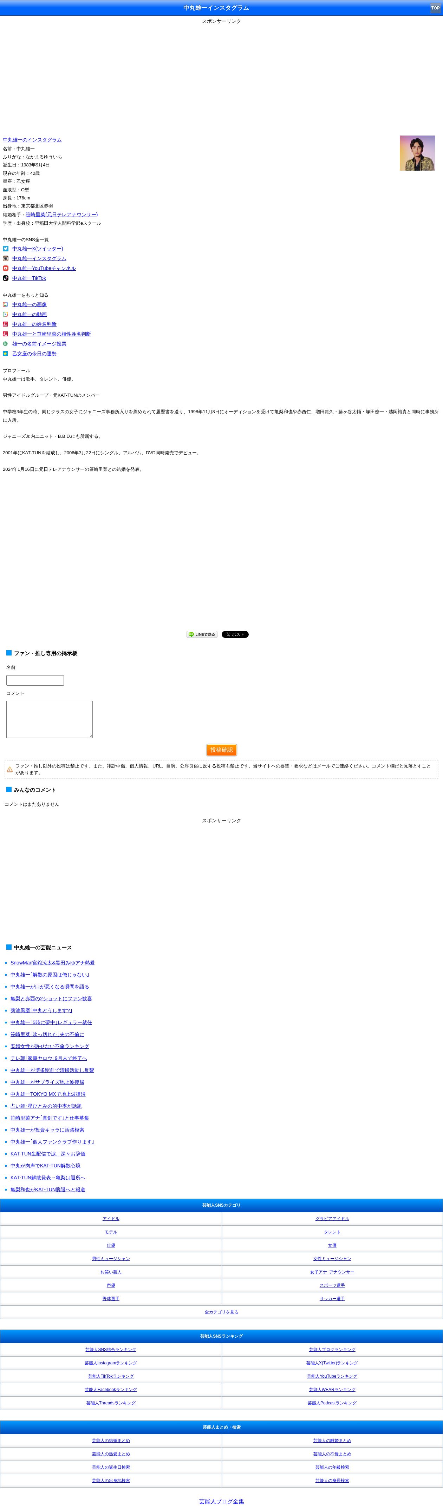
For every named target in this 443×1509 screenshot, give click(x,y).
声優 (111, 1285)
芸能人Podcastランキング (332, 1403)
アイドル (111, 1218)
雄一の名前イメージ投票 (39, 344)
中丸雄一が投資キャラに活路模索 (47, 1130)
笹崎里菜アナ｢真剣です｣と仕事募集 (50, 1118)
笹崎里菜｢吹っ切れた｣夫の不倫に (47, 1034)
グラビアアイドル (332, 1218)
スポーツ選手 (332, 1285)
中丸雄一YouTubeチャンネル (44, 268)
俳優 (111, 1245)
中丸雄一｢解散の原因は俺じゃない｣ (50, 974)
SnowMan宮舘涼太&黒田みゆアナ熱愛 (53, 963)
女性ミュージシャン (332, 1258)
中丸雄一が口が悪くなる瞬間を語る (50, 986)
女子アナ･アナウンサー (332, 1272)
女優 (332, 1245)
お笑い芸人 (111, 1272)
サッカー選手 (332, 1298)
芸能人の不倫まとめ (332, 1453)
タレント (332, 1232)
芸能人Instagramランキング (111, 1362)
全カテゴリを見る (222, 1312)
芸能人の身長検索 (332, 1480)
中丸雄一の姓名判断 (34, 324)
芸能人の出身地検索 (111, 1480)
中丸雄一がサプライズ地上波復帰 (47, 1082)
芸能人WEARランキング (332, 1389)
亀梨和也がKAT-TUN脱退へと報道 (48, 1189)
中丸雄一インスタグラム (39, 258)
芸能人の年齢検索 (332, 1467)
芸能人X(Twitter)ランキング (332, 1362)
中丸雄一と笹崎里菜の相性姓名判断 (51, 334)
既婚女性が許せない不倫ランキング (50, 1046)
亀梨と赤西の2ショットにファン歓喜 (51, 998)
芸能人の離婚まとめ (332, 1440)
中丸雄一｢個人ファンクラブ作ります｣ (52, 1142)
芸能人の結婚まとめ (111, 1440)
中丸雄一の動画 (29, 314)
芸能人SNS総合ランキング (110, 1349)
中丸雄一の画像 (29, 304)
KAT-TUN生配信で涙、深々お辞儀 (48, 1154)
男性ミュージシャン (111, 1258)
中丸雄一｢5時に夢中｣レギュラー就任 (51, 1022)
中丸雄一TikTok (29, 278)
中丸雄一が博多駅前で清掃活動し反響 (52, 1070)
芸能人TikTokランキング (111, 1376)
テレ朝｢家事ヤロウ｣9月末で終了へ (49, 1058)
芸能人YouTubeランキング (332, 1376)
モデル (111, 1232)
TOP (435, 8)
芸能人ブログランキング (332, 1349)
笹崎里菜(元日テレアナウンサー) (62, 214)
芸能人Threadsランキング (111, 1403)
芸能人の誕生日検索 (111, 1467)
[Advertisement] (221, 75)
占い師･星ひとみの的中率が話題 (46, 1106)
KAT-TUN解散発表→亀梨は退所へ (48, 1177)
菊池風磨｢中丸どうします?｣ (41, 1010)
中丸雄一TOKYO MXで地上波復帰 (48, 1094)
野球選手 (111, 1298)
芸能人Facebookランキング (111, 1389)
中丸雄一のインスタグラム (32, 140)
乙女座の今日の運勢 (34, 353)
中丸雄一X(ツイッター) (37, 248)
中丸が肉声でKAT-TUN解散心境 (45, 1165)
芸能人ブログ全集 (221, 1501)
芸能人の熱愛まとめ (111, 1453)
